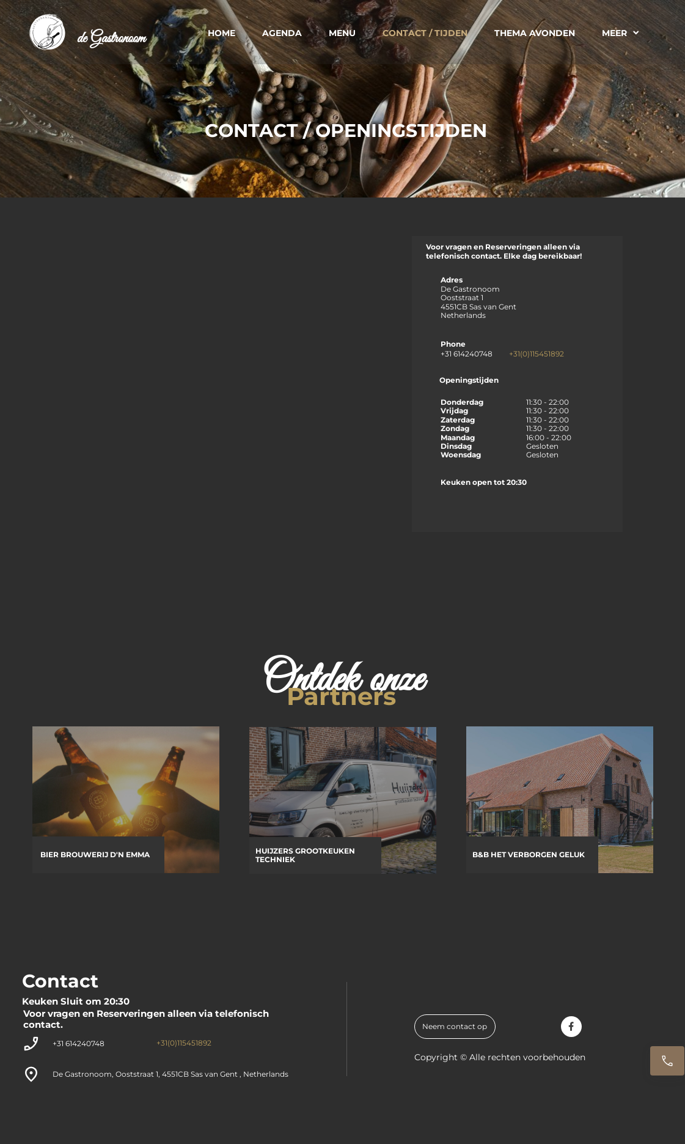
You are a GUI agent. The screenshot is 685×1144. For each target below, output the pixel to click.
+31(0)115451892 (536, 353)
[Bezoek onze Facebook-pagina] (571, 1026)
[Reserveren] (667, 1061)
